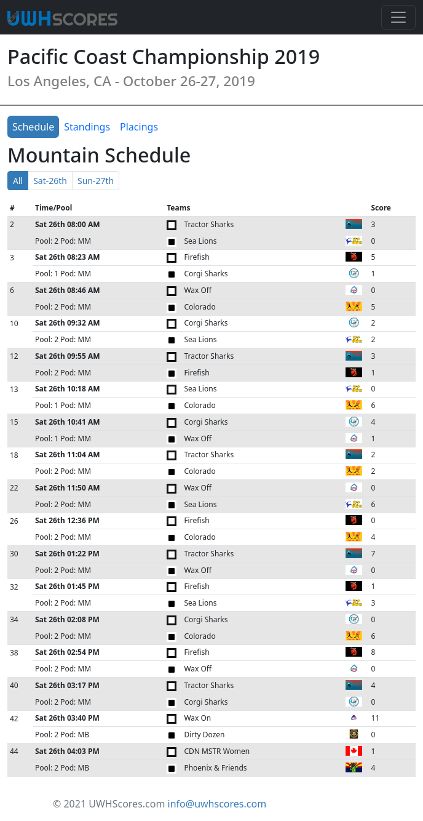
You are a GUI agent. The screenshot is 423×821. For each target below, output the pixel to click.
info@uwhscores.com (217, 804)
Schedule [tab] (33, 127)
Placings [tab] (139, 127)
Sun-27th (95, 180)
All (18, 180)
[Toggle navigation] (398, 17)
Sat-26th (50, 180)
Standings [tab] (87, 127)
